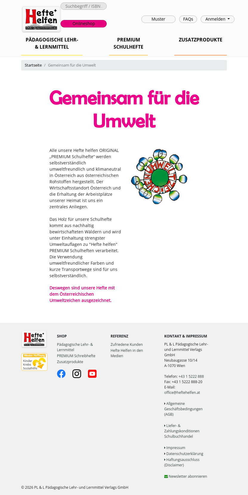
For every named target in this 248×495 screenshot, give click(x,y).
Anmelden (215, 19)
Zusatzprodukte (70, 361)
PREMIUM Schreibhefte (76, 355)
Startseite (33, 65)
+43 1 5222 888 (191, 376)
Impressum (174, 447)
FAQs (188, 19)
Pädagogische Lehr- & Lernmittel (75, 347)
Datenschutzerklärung (183, 453)
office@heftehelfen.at (182, 392)
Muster (158, 19)
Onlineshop (83, 23)
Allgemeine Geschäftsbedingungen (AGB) (183, 409)
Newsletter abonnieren (185, 476)
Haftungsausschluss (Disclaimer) (181, 462)
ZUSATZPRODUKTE (200, 39)
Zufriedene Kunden (127, 344)
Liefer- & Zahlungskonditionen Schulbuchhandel (181, 431)
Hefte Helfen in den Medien (127, 353)
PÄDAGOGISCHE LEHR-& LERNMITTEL (52, 43)
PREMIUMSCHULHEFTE (128, 43)
